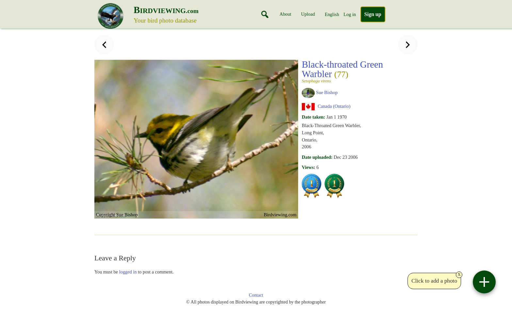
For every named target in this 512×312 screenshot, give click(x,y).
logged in (128, 271)
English (332, 14)
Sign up (372, 14)
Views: (308, 167)
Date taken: (313, 117)
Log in (350, 14)
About (285, 14)
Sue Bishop (327, 92)
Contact (256, 295)
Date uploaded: (317, 157)
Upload (308, 14)
